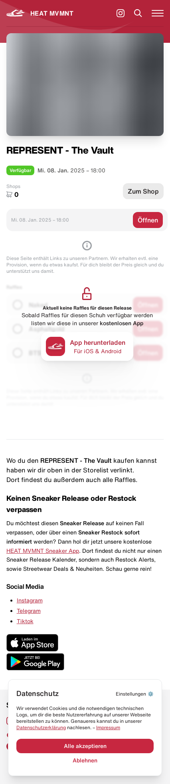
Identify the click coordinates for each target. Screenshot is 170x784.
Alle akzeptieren (85, 746)
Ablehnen (85, 760)
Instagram (30, 600)
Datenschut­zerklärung (41, 727)
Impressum (108, 727)
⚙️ (135, 693)
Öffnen (148, 220)
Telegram (29, 611)
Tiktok (25, 621)
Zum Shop (143, 191)
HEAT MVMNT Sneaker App (42, 551)
